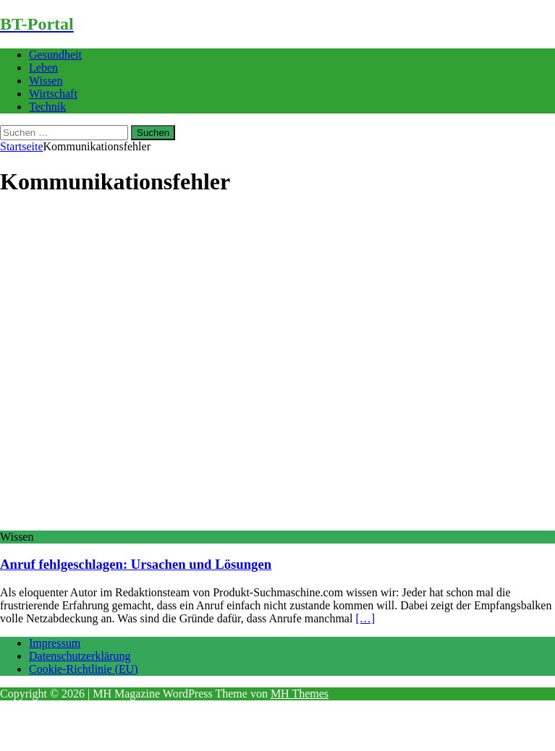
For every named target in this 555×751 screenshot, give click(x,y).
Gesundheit (55, 54)
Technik (47, 106)
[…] (365, 618)
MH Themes (300, 693)
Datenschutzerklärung (79, 656)
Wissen (45, 80)
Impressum (54, 643)
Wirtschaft (53, 93)
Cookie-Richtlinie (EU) (83, 669)
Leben (43, 67)
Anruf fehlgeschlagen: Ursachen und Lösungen (135, 564)
